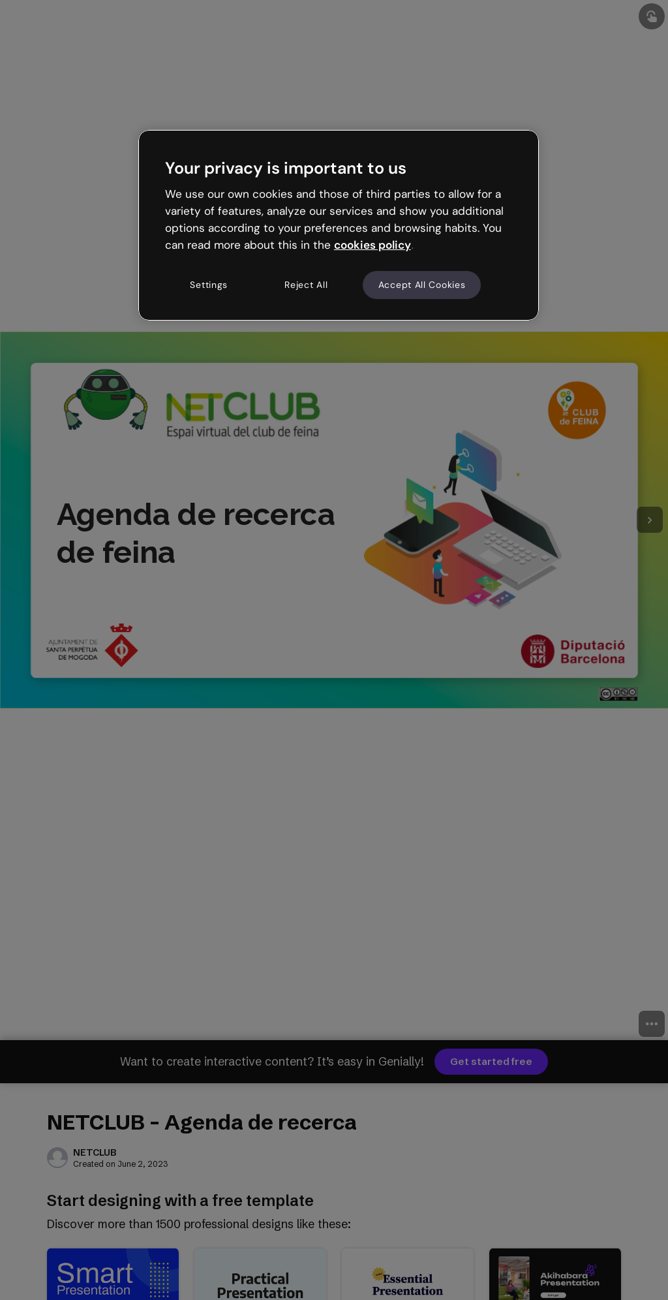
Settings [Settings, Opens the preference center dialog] (209, 285)
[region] (338, 225)
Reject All (305, 285)
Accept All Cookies (422, 285)
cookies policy (372, 245)
